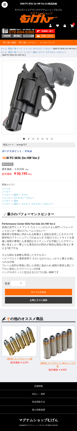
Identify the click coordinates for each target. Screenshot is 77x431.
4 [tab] (38, 139)
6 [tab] (47, 139)
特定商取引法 (38, 402)
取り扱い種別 (9, 42)
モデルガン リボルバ (24, 198)
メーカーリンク (47, 42)
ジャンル (6, 188)
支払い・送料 (38, 394)
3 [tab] (33, 139)
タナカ (24, 194)
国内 (16, 194)
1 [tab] (24, 139)
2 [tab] (29, 139)
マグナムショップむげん (38, 420)
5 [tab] (43, 139)
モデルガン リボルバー (42, 204)
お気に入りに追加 (38, 300)
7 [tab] (52, 139)
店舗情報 (38, 386)
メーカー (6, 192)
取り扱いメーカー (27, 42)
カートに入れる (38, 292)
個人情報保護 (38, 409)
